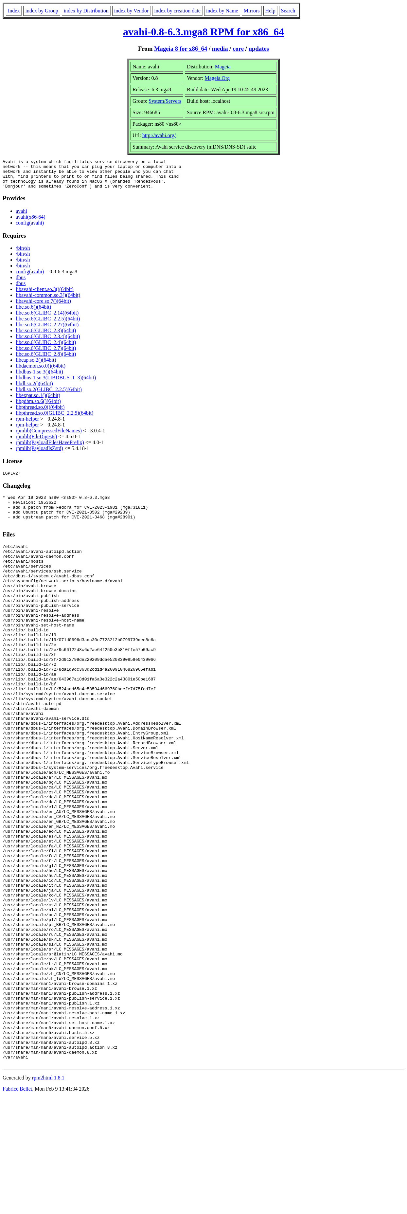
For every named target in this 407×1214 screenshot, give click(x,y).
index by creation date (177, 10)
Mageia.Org (217, 78)
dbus (21, 283)
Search (288, 10)
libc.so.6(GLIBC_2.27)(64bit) (47, 330)
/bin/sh (23, 254)
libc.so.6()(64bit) (33, 313)
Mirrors (252, 10)
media (220, 48)
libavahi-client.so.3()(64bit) (45, 295)
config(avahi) (30, 228)
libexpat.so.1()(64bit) (38, 401)
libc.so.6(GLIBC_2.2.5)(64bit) (48, 324)
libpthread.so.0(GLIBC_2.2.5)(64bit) (54, 419)
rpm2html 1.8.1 (48, 1194)
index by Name (222, 10)
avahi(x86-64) (30, 223)
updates (259, 48)
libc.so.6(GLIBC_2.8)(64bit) (46, 360)
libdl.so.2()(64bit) (34, 389)
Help (270, 10)
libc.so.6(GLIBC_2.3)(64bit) (46, 336)
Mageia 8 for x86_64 (180, 48)
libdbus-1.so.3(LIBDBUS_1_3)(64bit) (56, 383)
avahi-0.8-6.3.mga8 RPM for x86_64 (203, 32)
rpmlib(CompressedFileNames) (49, 436)
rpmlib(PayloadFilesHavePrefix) (50, 448)
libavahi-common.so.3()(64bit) (48, 301)
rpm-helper (27, 424)
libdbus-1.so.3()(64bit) (39, 377)
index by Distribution (86, 10)
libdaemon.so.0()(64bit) (40, 371)
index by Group (41, 10)
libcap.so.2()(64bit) (36, 366)
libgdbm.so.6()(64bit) (38, 407)
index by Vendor (131, 10)
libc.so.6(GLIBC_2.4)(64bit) (46, 348)
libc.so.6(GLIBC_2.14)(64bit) (47, 318)
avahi (21, 217)
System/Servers (165, 101)
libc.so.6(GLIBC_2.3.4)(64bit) (48, 342)
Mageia (223, 66)
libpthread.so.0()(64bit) (40, 413)
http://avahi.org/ (159, 135)
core (238, 48)
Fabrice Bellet (17, 1205)
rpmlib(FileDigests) (36, 442)
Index (14, 10)
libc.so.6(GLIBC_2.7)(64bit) (46, 354)
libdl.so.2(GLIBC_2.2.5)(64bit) (49, 395)
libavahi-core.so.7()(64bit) (43, 307)
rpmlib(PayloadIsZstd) (39, 454)
